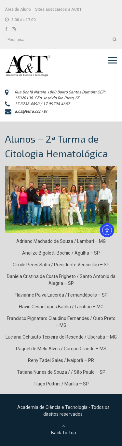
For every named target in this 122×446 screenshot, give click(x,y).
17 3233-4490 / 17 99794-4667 (42, 104)
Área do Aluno (18, 9)
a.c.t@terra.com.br (31, 111)
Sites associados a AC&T (58, 9)
